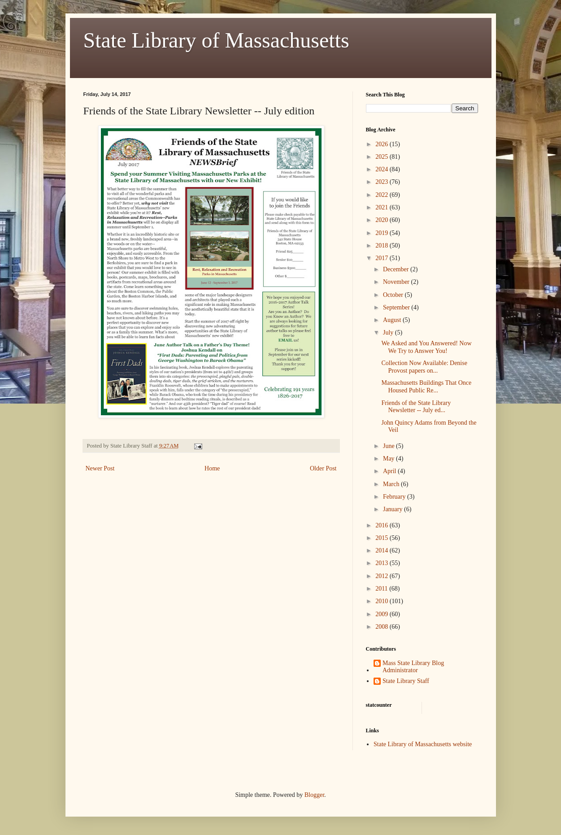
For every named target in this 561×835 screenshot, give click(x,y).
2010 (382, 601)
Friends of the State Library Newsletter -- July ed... (416, 407)
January (393, 509)
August (393, 320)
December (396, 269)
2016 (382, 525)
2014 (382, 550)
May (389, 458)
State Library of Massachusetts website (423, 744)
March (392, 484)
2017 (382, 258)
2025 (382, 156)
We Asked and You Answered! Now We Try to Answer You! (426, 347)
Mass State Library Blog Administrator (413, 667)
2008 (382, 626)
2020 (382, 220)
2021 (382, 207)
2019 (382, 233)
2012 (382, 576)
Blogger (314, 795)
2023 (382, 181)
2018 (382, 245)
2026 (382, 144)
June (389, 446)
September (397, 307)
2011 (382, 588)
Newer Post (100, 468)
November (397, 281)
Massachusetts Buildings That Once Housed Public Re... (426, 386)
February (395, 496)
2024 (382, 169)
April (390, 471)
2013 (382, 563)
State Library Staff (406, 681)
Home (212, 468)
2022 (382, 194)
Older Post (323, 468)
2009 (382, 614)
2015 (382, 538)
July (389, 332)
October (394, 294)
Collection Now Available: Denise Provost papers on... (424, 367)
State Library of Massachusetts (216, 40)
